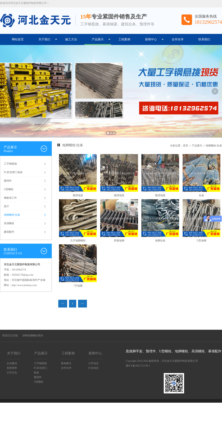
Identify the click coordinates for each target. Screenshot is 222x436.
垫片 (6, 206)
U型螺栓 (9, 189)
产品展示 (101, 39)
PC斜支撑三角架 (13, 172)
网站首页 (18, 39)
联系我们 (204, 39)
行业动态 (93, 368)
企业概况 (12, 363)
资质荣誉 (12, 368)
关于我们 (47, 39)
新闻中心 (154, 39)
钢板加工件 (10, 197)
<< (62, 303)
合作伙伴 (178, 39)
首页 (185, 145)
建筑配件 (9, 231)
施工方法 (71, 39)
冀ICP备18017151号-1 (138, 365)
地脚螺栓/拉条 (12, 214)
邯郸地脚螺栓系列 (32, 335)
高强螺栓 (9, 223)
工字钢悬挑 (10, 163)
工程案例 (124, 39)
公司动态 (93, 363)
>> (82, 303)
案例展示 (66, 363)
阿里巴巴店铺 (10, 335)
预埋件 (8, 180)
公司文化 (12, 372)
